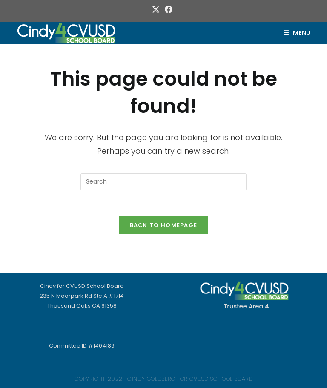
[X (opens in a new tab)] (157, 10)
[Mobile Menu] (297, 33)
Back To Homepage (164, 225)
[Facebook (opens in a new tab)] (168, 10)
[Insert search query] (163, 181)
